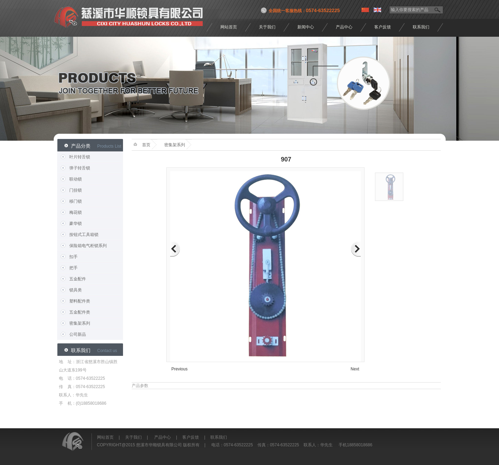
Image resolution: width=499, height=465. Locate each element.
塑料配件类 (79, 301)
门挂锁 (75, 190)
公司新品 (77, 334)
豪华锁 (75, 223)
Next (355, 369)
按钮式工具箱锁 (83, 234)
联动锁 (75, 179)
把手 (73, 267)
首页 (146, 144)
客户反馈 (382, 27)
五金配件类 (79, 312)
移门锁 (75, 201)
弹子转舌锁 (79, 168)
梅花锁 (75, 212)
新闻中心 (305, 27)
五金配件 (77, 279)
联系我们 (421, 27)
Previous (180, 369)
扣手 (73, 256)
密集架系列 (79, 323)
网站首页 (228, 27)
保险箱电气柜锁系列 (88, 245)
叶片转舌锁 (79, 157)
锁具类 (75, 290)
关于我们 (267, 27)
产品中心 (344, 27)
